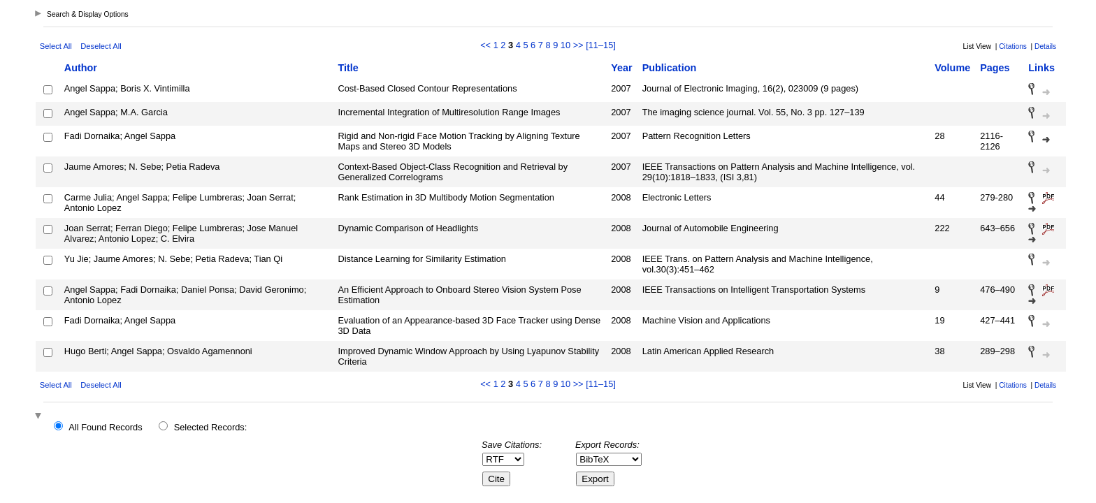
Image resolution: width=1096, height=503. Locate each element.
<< (485, 45)
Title (348, 67)
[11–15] (601, 45)
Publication (669, 67)
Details (1045, 46)
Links (1041, 67)
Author (80, 67)
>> (578, 45)
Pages (994, 67)
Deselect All (100, 46)
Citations (1013, 46)
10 (565, 45)
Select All (56, 46)
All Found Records (105, 427)
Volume (952, 67)
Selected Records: (210, 427)
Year (621, 67)
